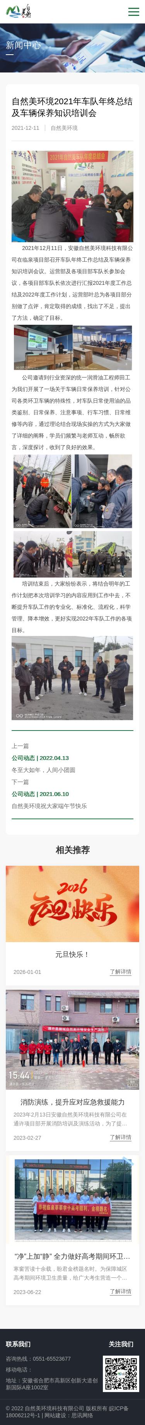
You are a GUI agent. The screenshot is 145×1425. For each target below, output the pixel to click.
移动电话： (19, 1369)
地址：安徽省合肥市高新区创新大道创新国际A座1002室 (52, 1384)
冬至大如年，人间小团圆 (43, 770)
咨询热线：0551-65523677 (38, 1359)
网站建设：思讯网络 (68, 1415)
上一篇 (20, 746)
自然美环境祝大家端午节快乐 (49, 806)
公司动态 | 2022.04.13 (40, 758)
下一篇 (20, 782)
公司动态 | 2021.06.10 (40, 794)
